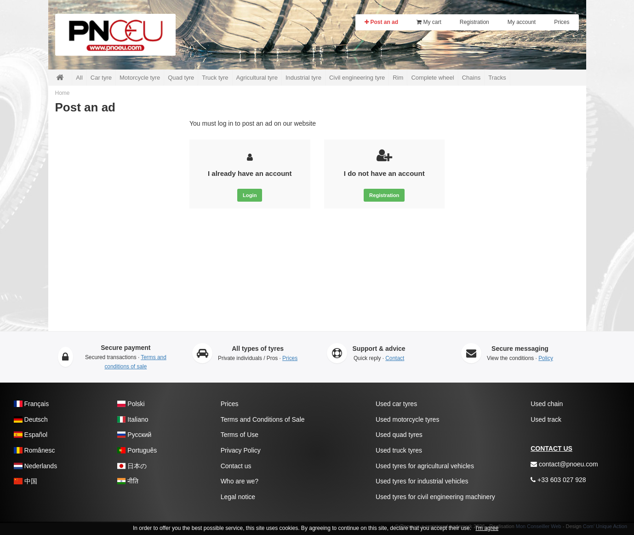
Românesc (34, 450)
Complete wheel (432, 77)
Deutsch (31, 419)
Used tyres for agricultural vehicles (425, 466)
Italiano (133, 419)
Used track (546, 419)
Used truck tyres (399, 450)
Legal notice (238, 496)
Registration (474, 22)
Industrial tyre (303, 77)
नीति (128, 481)
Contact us (236, 466)
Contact (394, 358)
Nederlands (35, 466)
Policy (545, 358)
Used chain (547, 403)
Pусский (134, 434)
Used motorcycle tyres (407, 419)
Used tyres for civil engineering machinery (435, 496)
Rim (398, 77)
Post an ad (381, 22)
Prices (561, 22)
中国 (25, 481)
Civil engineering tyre (357, 77)
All (79, 77)
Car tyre (101, 77)
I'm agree (486, 528)
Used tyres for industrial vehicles (422, 481)
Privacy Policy (241, 450)
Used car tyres (396, 403)
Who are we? (239, 481)
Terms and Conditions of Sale (263, 419)
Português (137, 450)
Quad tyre (181, 77)
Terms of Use (239, 434)
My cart (429, 22)
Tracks (497, 77)
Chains (471, 77)
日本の (132, 466)
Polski (131, 403)
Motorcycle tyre (140, 77)
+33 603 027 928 (558, 479)
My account (522, 22)
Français (31, 403)
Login (250, 195)
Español (30, 434)
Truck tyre (215, 77)
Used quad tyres (399, 434)
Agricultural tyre (257, 77)
